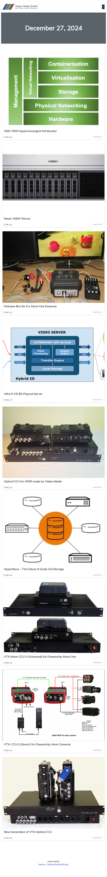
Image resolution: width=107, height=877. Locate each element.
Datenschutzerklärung (57, 864)
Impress (42, 864)
